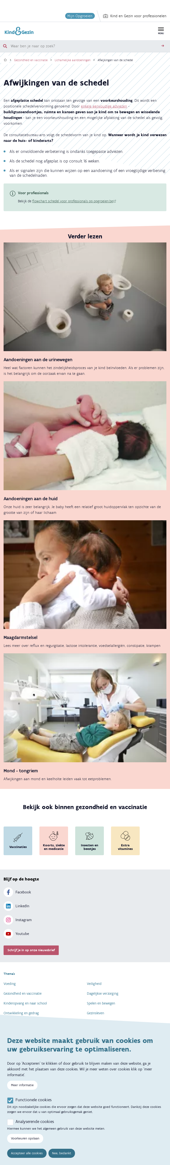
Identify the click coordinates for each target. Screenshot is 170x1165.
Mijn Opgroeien (79, 16)
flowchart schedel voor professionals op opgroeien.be (72, 201)
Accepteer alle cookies (27, 1158)
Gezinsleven (95, 1013)
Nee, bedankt (61, 1158)
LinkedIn (16, 906)
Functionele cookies (34, 1104)
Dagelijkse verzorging (102, 993)
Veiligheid (94, 984)
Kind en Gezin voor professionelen (134, 16)
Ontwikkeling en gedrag (21, 1013)
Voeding (10, 984)
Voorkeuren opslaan (25, 1143)
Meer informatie (22, 1090)
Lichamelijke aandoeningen (72, 60)
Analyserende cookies (35, 1126)
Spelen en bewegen (101, 1003)
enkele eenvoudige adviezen (104, 106)
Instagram (18, 919)
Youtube (16, 933)
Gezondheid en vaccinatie (31, 60)
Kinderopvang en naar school (25, 1003)
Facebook (17, 892)
